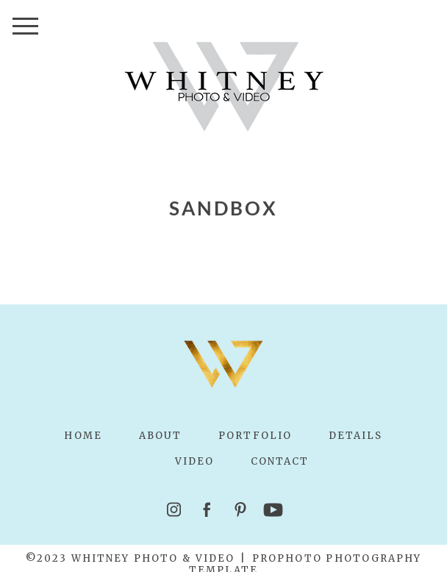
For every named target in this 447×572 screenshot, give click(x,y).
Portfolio (255, 435)
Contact (280, 461)
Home (82, 435)
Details (356, 435)
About (160, 435)
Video (194, 461)
